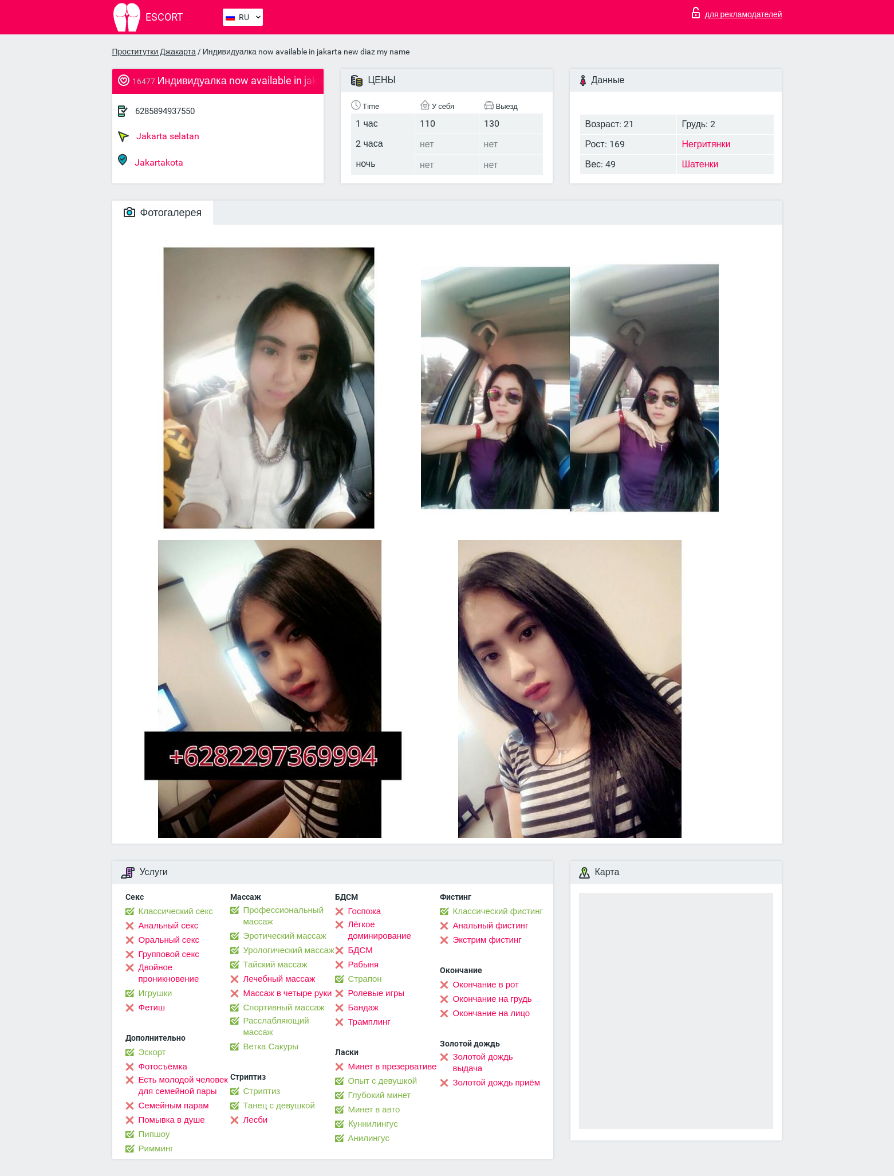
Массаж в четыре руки (287, 993)
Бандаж (363, 1007)
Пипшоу (154, 1134)
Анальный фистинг (491, 925)
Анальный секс (169, 925)
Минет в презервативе (392, 1066)
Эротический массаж (284, 936)
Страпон (365, 979)
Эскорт (152, 1052)
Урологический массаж (288, 950)
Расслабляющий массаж (276, 1026)
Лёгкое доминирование (379, 930)
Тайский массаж (275, 964)
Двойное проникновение (169, 973)
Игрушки (155, 993)
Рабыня (363, 964)
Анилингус (368, 1138)
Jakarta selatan (158, 136)
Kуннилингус (373, 1124)
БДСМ (360, 950)
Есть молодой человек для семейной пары (183, 1085)
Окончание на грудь (492, 999)
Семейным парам (174, 1105)
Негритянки (706, 144)
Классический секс (176, 911)
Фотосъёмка (163, 1066)
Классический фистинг (498, 911)
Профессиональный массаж (283, 916)
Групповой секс (169, 954)
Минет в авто (374, 1109)
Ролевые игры (376, 993)
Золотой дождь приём (496, 1082)
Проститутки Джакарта (154, 51)
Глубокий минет (379, 1095)
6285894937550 (165, 111)
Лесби (255, 1120)
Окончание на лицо (491, 1013)
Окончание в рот (486, 984)
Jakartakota (150, 161)
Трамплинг (369, 1022)
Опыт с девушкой (383, 1081)
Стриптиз (262, 1091)
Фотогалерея (163, 212)
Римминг (156, 1148)
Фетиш (152, 1007)
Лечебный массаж (279, 979)
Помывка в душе (172, 1120)
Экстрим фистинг (487, 940)
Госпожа (364, 911)
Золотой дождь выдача (483, 1062)
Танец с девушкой (279, 1105)
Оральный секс (169, 940)
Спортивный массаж (284, 1007)
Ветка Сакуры (270, 1046)
